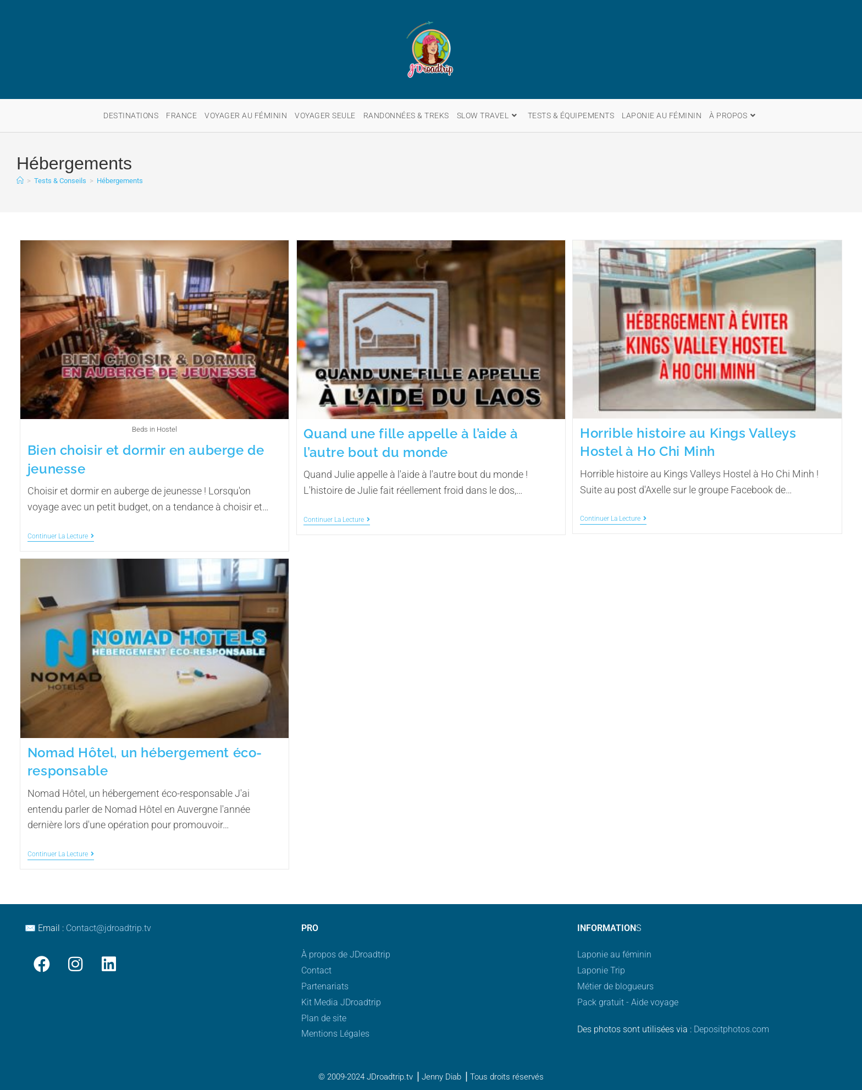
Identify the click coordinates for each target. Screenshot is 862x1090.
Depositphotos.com (731, 1029)
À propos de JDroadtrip (345, 954)
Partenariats (325, 986)
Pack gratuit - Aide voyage (627, 1002)
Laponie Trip (601, 970)
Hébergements (120, 181)
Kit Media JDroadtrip (341, 1002)
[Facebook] (41, 964)
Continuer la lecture (60, 536)
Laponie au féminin (614, 954)
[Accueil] (20, 181)
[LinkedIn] (108, 964)
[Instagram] (75, 964)
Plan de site (323, 1018)
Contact (316, 970)
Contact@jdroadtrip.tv (108, 928)
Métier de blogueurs (615, 986)
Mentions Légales (335, 1033)
